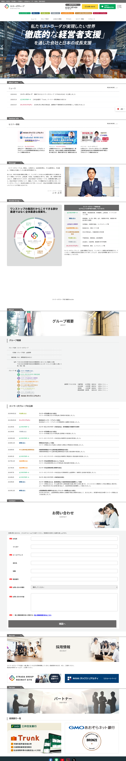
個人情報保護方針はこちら (42, 612)
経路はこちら (103, 381)
